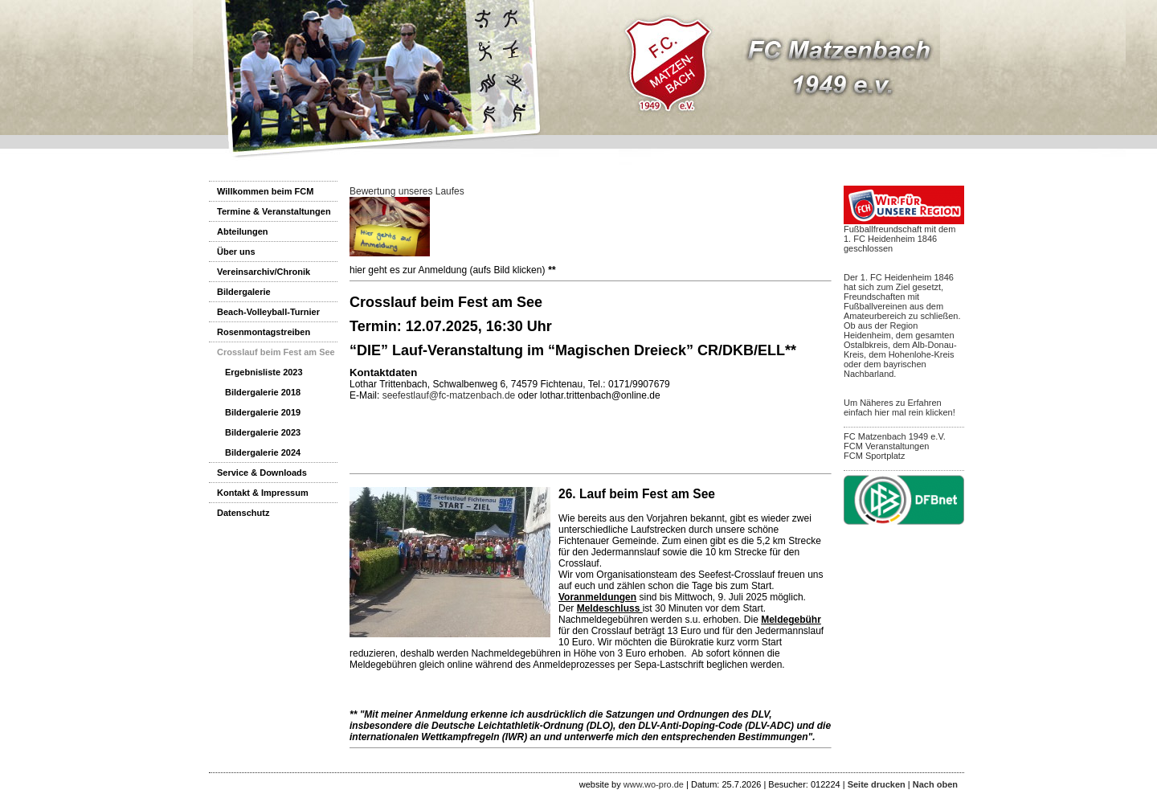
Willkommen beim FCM (265, 191)
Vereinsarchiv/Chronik (263, 271)
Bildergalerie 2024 (262, 452)
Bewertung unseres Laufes (407, 191)
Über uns (236, 251)
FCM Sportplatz (874, 455)
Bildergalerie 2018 (262, 392)
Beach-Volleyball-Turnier (268, 312)
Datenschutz (243, 513)
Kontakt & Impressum (263, 492)
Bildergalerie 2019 (262, 412)
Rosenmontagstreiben (263, 332)
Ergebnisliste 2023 (264, 372)
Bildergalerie (244, 292)
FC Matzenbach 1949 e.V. (895, 436)
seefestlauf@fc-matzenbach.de (449, 395)
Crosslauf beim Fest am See (276, 352)
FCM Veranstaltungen (886, 446)
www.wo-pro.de (653, 784)
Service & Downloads (262, 472)
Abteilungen (242, 231)
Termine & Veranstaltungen (274, 211)
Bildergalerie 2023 (262, 432)
